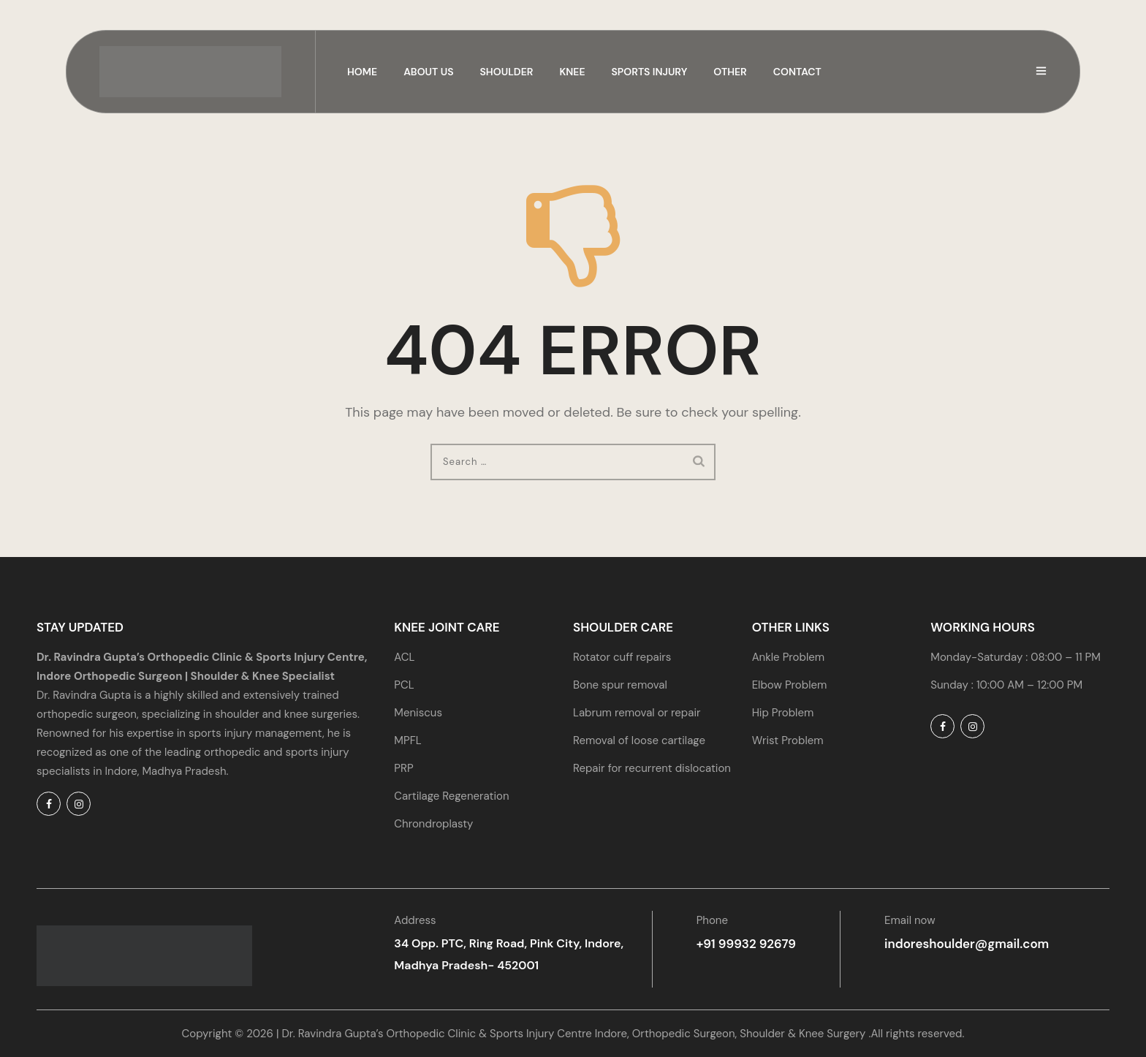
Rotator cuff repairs (622, 657)
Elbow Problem (789, 685)
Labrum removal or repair (637, 712)
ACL (404, 657)
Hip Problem (783, 712)
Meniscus (418, 712)
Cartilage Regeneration (451, 796)
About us (428, 71)
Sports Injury (650, 71)
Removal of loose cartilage (639, 740)
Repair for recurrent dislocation (652, 768)
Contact (797, 71)
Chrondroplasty (433, 824)
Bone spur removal (620, 685)
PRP (403, 768)
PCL (404, 685)
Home (362, 71)
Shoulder (507, 71)
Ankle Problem (788, 657)
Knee (572, 71)
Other (729, 71)
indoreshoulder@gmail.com (957, 943)
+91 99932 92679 (744, 943)
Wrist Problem (788, 740)
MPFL (407, 740)
